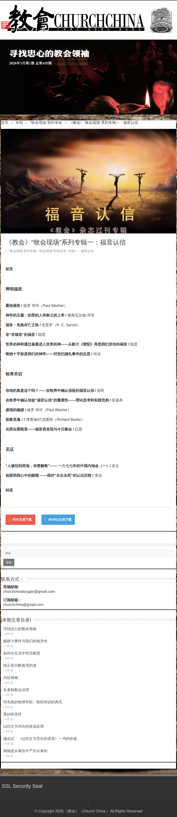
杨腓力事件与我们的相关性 (25, 641)
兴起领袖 (10, 678)
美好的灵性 (12, 714)
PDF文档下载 (20, 519)
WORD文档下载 (58, 519)
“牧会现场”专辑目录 (52, 251)
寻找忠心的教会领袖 (19, 629)
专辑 (19, 123)
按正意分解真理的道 (19, 665)
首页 (4, 123)
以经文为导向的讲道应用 (23, 726)
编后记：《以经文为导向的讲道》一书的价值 (40, 739)
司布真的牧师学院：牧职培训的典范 (32, 702)
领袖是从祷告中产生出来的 (25, 751)
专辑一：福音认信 (81, 251)
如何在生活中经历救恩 (21, 653)
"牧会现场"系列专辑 (46, 123)
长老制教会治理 (16, 690)
